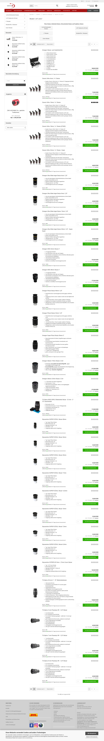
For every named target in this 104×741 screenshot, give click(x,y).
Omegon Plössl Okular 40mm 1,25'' (52, 290)
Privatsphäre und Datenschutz (13, 719)
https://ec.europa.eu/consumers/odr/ (88, 727)
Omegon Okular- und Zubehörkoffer (52, 50)
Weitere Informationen (91, 737)
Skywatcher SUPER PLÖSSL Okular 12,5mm (54, 491)
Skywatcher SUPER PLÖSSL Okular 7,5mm (54, 526)
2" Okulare (8, 21)
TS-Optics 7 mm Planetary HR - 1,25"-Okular (54, 635)
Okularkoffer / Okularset (11, 24)
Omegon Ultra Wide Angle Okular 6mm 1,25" (54, 175)
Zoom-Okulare (9, 27)
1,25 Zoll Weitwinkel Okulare (12, 15)
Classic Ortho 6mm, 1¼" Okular (51, 78)
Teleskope (8, 10)
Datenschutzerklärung (27, 737)
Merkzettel (95, 1)
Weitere (74, 10)
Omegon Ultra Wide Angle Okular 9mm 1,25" (54, 193)
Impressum (8, 705)
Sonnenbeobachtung (30, 10)
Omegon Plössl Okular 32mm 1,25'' (52, 313)
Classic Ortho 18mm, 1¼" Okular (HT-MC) (54, 126)
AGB (7, 716)
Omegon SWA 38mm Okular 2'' (51, 270)
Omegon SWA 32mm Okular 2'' (51, 249)
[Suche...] (31, 5)
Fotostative (66, 10)
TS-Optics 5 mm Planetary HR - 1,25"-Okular (54, 610)
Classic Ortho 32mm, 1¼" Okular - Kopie (53, 150)
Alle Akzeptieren (92, 733)
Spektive (49, 10)
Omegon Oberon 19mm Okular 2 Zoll (52, 361)
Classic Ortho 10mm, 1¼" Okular (51, 102)
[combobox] (41, 44)
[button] (82, 1)
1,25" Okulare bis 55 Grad (11, 18)
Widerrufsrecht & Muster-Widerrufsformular (16, 713)
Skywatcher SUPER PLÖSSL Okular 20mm (54, 455)
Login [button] (88, 1)
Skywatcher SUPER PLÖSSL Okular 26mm (54, 437)
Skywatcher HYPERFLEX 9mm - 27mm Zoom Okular (57, 562)
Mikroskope (57, 10)
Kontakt (96, 10)
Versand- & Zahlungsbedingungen (13, 711)
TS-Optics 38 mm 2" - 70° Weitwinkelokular (54, 580)
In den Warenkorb (90, 73)
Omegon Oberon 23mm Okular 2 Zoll (52, 378)
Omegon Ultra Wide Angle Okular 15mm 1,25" (55, 211)
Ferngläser (41, 10)
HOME (89, 10)
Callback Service (9, 722)
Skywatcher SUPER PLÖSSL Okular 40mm (54, 419)
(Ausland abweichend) (61, 74)
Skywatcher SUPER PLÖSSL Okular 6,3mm (54, 544)
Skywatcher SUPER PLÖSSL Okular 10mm (54, 508)
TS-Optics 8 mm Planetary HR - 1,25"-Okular (54, 661)
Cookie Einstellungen (10, 724)
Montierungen (18, 10)
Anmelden (16, 84)
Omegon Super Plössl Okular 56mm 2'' (53, 335)
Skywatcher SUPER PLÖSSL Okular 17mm (54, 473)
